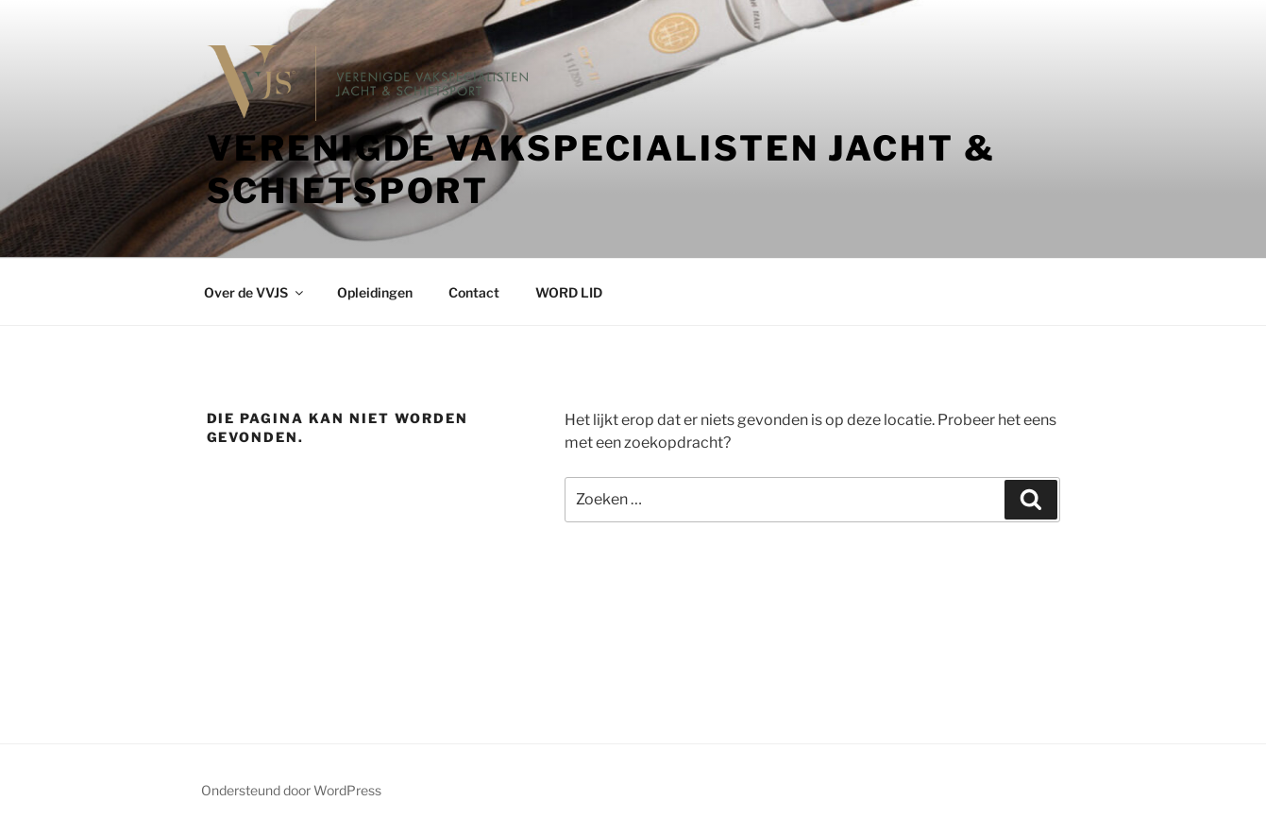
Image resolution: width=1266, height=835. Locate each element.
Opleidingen (375, 292)
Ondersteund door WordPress (291, 790)
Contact (473, 292)
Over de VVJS (255, 292)
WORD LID (568, 292)
